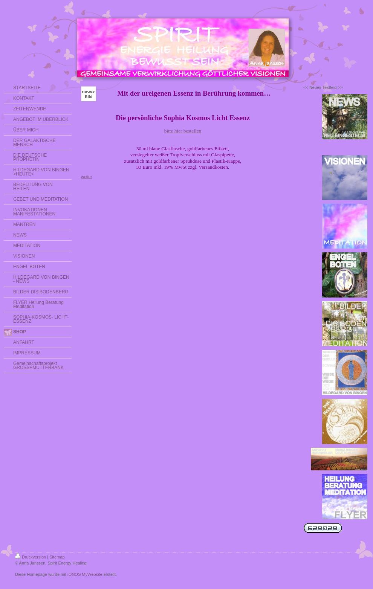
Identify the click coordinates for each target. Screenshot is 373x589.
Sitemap (56, 557)
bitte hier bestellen (182, 131)
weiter (86, 176)
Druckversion (30, 557)
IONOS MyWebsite (84, 574)
